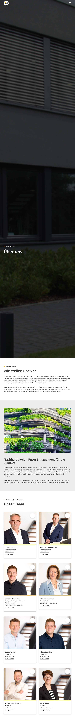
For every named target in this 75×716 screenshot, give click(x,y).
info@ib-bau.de (9, 552)
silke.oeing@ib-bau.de (46, 708)
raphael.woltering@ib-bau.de (13, 605)
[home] (6, 3)
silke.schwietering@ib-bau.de (48, 603)
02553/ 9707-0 (9, 554)
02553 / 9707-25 (45, 710)
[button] (69, 3)
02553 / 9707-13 (9, 607)
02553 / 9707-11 (45, 606)
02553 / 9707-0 (9, 659)
